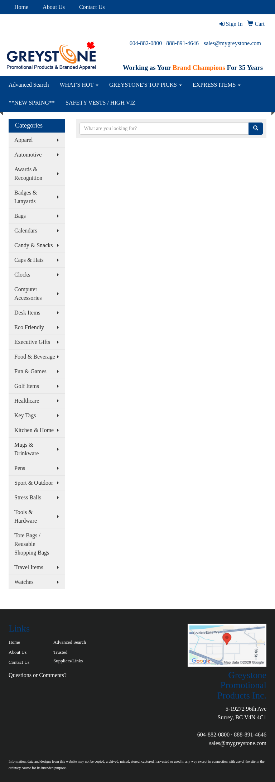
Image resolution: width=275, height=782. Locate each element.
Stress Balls (27, 497)
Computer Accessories (28, 293)
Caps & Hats (29, 260)
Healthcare (26, 401)
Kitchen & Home (34, 430)
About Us (54, 7)
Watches (24, 582)
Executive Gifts (32, 342)
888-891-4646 (182, 43)
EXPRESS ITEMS (217, 85)
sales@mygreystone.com (232, 43)
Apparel (23, 140)
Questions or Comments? (38, 675)
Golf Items (26, 386)
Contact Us (92, 7)
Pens (19, 468)
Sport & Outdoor (33, 483)
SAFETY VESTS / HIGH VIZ (100, 103)
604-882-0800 (146, 43)
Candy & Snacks (33, 245)
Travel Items (28, 567)
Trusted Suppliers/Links (68, 656)
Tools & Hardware (25, 516)
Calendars (25, 230)
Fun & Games (30, 371)
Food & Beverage (34, 357)
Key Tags (25, 415)
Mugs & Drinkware (26, 449)
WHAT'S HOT (78, 85)
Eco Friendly (29, 327)
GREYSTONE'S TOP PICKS (145, 85)
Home (21, 7)
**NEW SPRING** (32, 103)
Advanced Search (29, 85)
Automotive (28, 155)
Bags (20, 216)
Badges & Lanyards (25, 196)
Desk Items (27, 313)
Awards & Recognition (28, 173)
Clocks (22, 275)
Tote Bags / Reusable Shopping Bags (31, 544)
